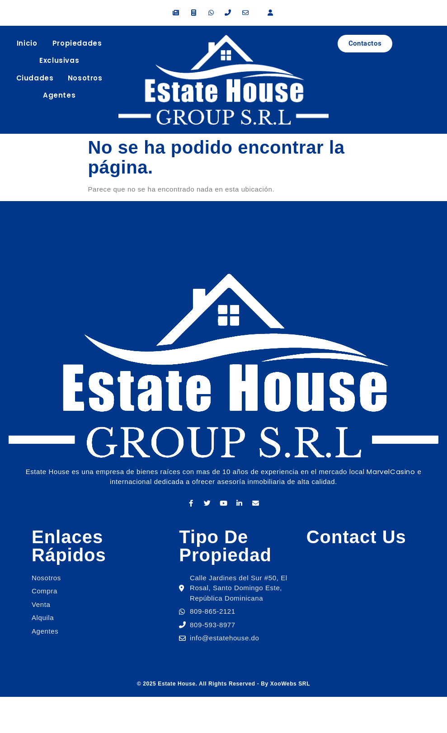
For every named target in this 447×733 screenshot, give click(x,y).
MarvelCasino (391, 471)
